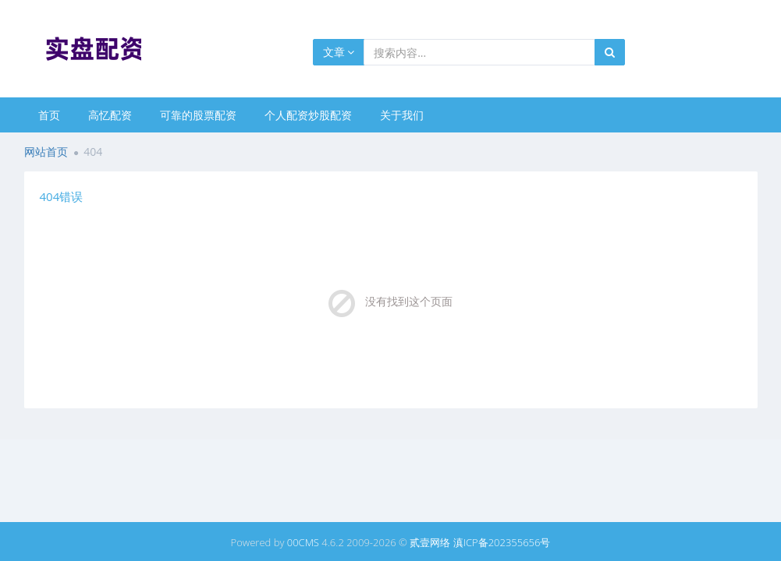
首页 (49, 115)
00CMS (303, 542)
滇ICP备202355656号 (502, 542)
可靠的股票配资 (198, 115)
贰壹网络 (430, 542)
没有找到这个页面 (409, 301)
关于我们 (402, 115)
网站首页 (46, 151)
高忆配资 (110, 115)
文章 (339, 51)
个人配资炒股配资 (308, 115)
